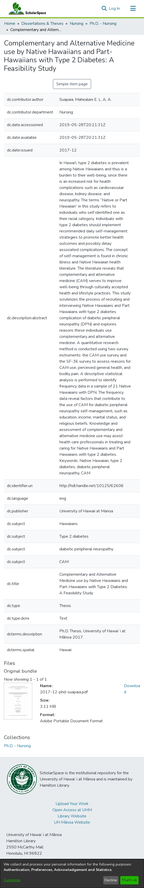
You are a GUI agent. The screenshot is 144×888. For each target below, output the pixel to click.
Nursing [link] (76, 23)
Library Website (72, 816)
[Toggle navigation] (133, 8)
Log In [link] (115, 8)
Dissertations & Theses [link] (42, 23)
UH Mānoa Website (72, 822)
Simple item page (72, 84)
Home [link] (9, 23)
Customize (12, 880)
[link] (17, 746)
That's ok (129, 880)
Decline (111, 880)
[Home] (26, 8)
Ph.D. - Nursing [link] (103, 23)
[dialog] (72, 873)
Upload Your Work (72, 804)
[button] (104, 8)
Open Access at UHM (72, 810)
